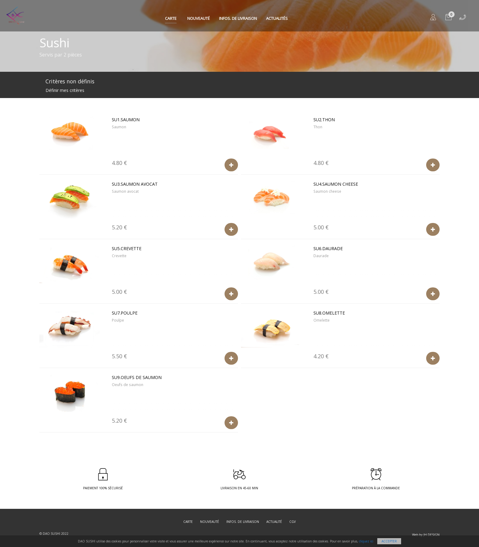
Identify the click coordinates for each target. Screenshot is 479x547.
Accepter (389, 541)
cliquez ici (366, 541)
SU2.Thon (324, 119)
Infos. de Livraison (238, 18)
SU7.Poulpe (124, 313)
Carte (171, 18)
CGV (292, 522)
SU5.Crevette (126, 248)
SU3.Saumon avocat (135, 184)
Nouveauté (198, 18)
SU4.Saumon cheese (335, 184)
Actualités (277, 18)
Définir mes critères (65, 90)
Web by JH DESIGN (426, 535)
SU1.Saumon (126, 119)
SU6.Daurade (328, 248)
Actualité (274, 522)
